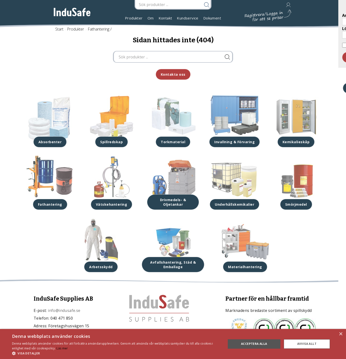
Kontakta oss (173, 74)
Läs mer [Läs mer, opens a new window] (62, 348)
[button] (116, 353)
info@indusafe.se (64, 310)
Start (59, 29)
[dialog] (173, 344)
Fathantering (98, 29)
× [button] (340, 334)
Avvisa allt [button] (306, 344)
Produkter (134, 18)
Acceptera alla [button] (254, 344)
